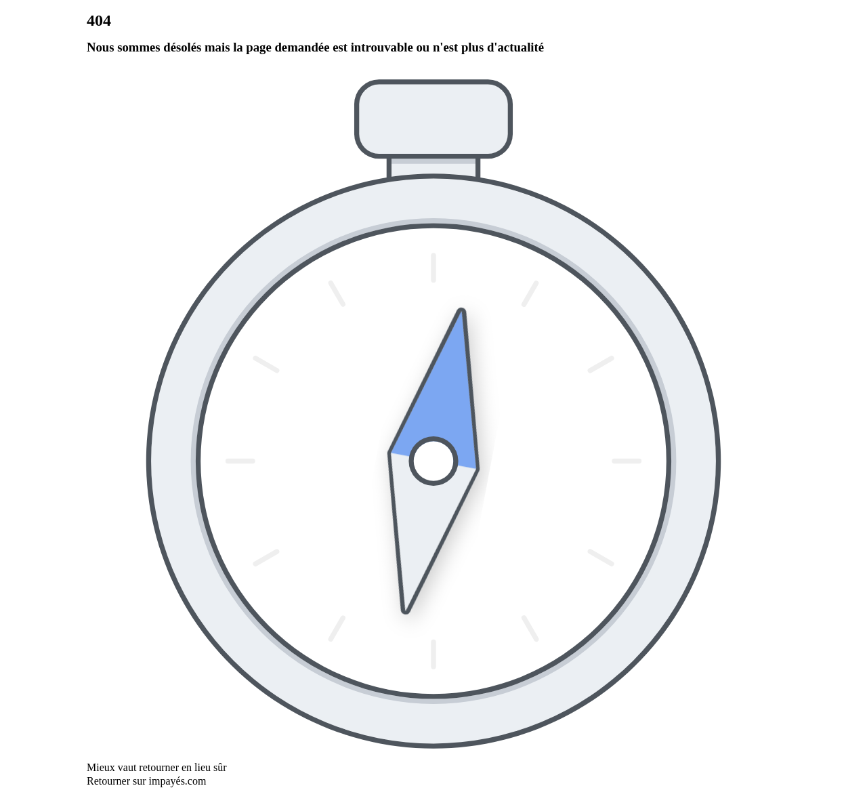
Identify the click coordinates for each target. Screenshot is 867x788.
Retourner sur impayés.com (146, 781)
